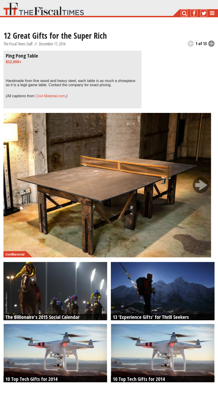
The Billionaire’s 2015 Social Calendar (42, 316)
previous (191, 44)
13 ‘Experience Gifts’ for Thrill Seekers (151, 316)
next (211, 44)
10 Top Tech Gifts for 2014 (31, 378)
